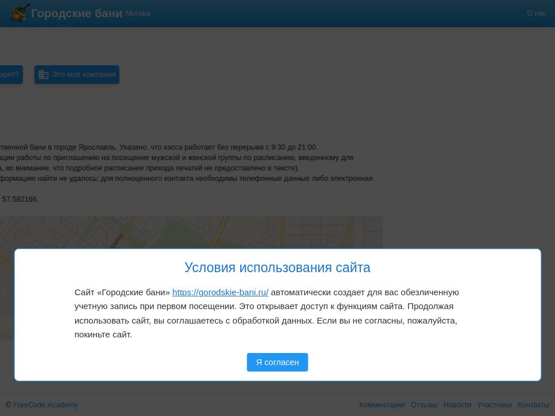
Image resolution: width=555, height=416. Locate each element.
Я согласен (277, 362)
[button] (47, 236)
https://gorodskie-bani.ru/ (221, 292)
